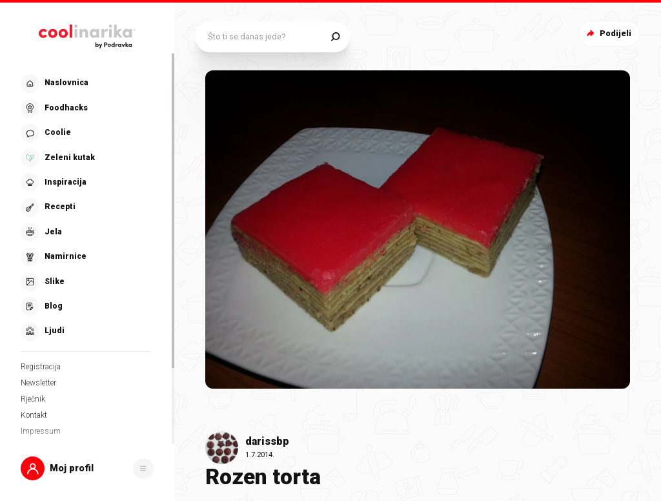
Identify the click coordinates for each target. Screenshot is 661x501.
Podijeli (607, 33)
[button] (87, 468)
